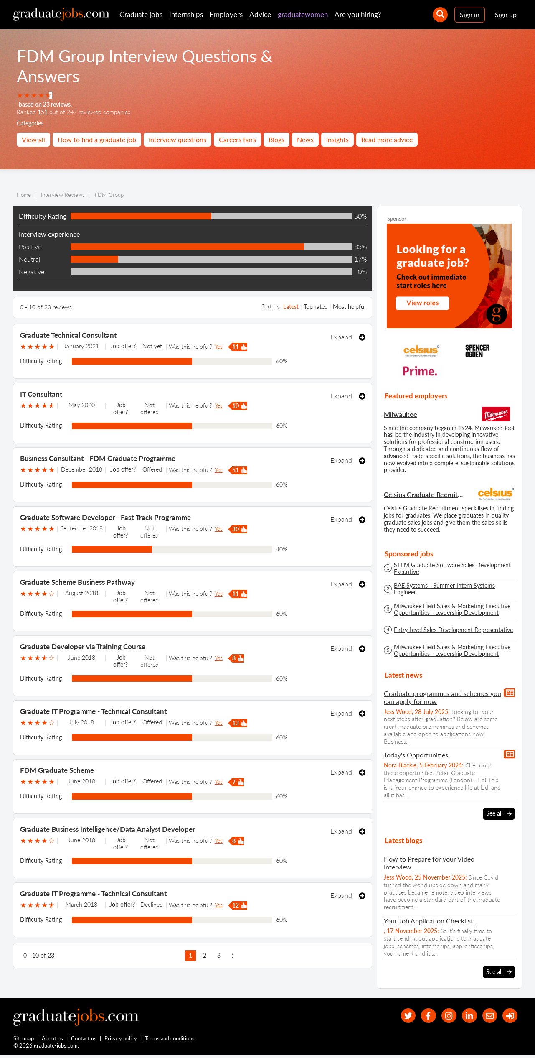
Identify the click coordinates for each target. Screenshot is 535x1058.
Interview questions (177, 139)
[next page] (233, 955)
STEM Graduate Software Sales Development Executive (452, 568)
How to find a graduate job (97, 139)
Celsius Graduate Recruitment (424, 494)
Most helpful (349, 306)
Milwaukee (400, 414)
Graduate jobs (140, 14)
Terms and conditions (170, 1040)
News (305, 139)
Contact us (84, 1040)
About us (52, 1040)
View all (33, 139)
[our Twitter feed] (396, 1015)
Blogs (276, 139)
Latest (291, 306)
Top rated (316, 306)
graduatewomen (303, 14)
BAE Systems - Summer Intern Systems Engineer (444, 589)
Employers (226, 14)
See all (499, 813)
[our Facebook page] (419, 1015)
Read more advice (387, 139)
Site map (23, 1040)
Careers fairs (237, 139)
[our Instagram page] (441, 1015)
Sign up (506, 14)
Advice (260, 14)
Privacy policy (121, 1040)
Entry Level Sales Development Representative (453, 630)
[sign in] (508, 1015)
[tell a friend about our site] (486, 1015)
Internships (186, 14)
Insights (337, 139)
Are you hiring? (358, 14)
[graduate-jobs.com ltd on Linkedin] (464, 1015)
